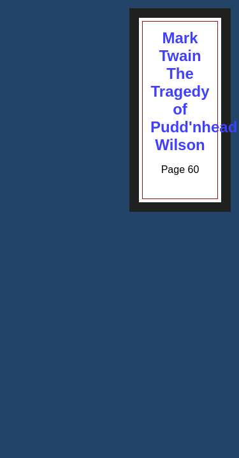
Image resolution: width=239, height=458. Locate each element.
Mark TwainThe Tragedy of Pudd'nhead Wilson (193, 91)
